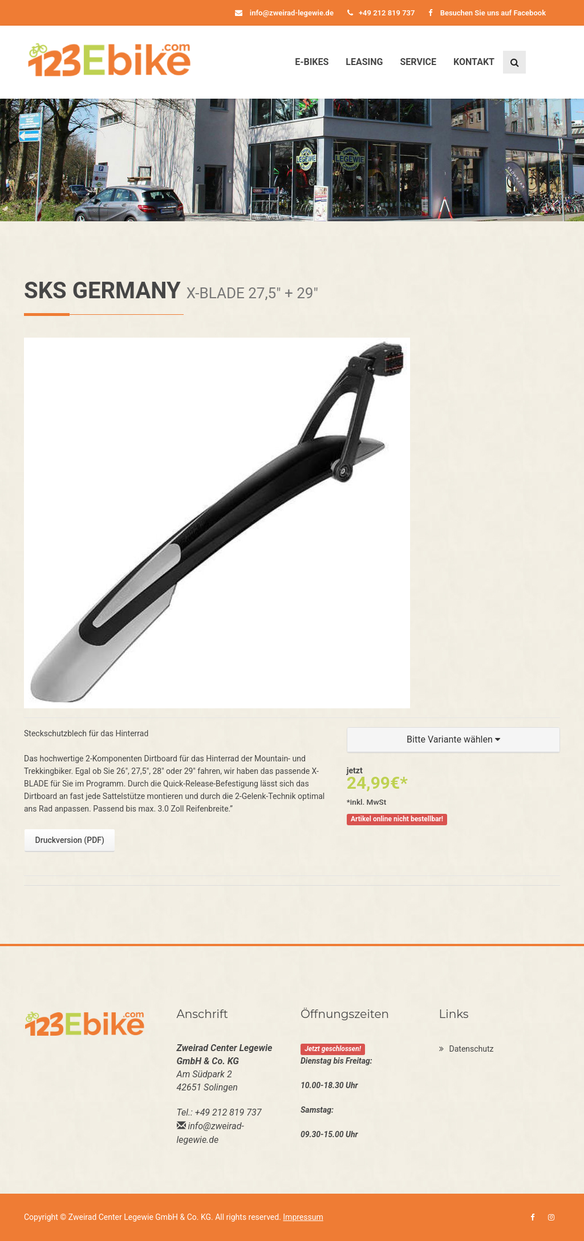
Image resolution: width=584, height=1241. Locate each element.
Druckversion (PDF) (69, 840)
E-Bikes (311, 61)
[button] (453, 740)
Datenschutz (466, 1048)
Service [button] (418, 61)
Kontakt (473, 61)
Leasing (364, 61)
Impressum (303, 1217)
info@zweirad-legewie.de (284, 13)
